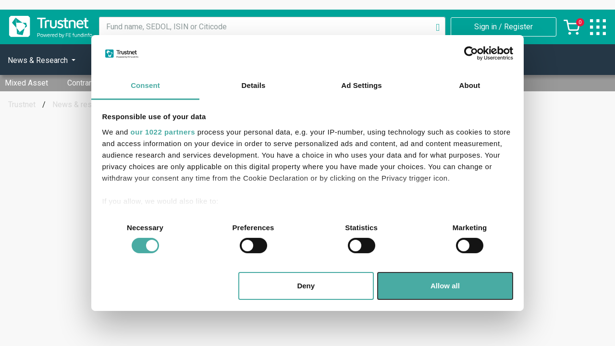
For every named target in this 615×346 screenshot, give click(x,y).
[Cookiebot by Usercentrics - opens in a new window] (471, 53)
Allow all (445, 286)
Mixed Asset (26, 82)
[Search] (437, 27)
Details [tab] (254, 85)
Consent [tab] (145, 85)
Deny (306, 286)
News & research (81, 104)
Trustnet (22, 104)
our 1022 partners (163, 132)
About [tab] (469, 85)
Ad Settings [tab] (361, 85)
